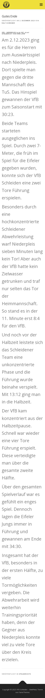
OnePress (33, 689)
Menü (41, 5)
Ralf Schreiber (8, 23)
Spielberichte (25, 674)
